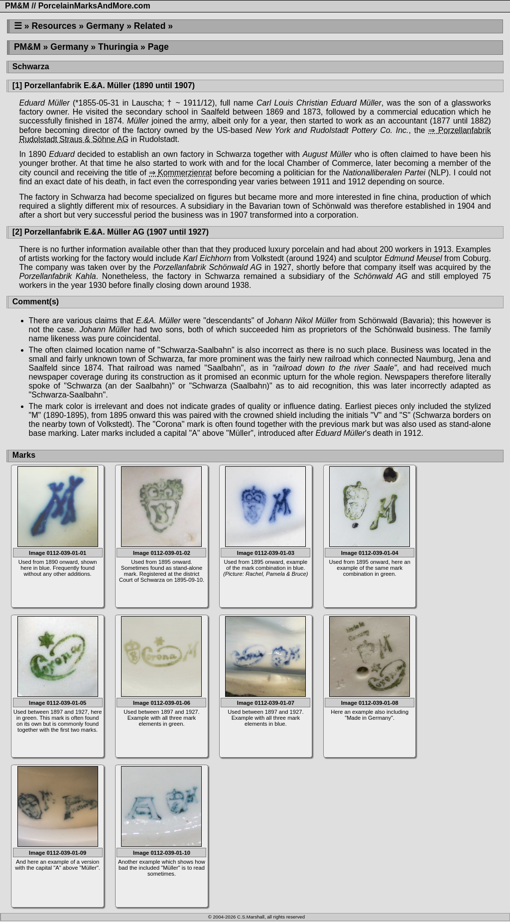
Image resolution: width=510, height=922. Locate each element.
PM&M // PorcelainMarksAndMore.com (77, 5)
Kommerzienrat (185, 172)
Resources (53, 26)
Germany (105, 26)
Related (150, 26)
